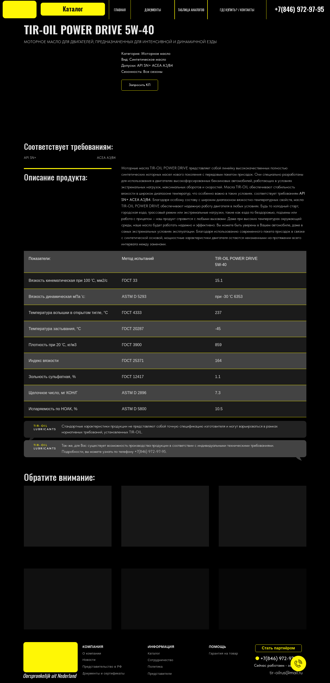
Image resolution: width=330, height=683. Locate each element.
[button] (139, 85)
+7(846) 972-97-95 (299, 9)
